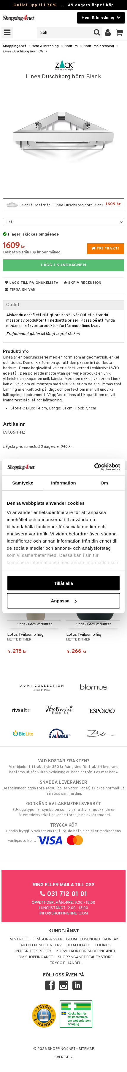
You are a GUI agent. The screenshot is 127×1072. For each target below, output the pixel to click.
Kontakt (112, 939)
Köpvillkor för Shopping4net (85, 951)
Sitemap (86, 1049)
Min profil (20, 939)
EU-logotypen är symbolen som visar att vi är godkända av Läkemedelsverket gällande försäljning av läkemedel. (63, 809)
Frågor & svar (48, 939)
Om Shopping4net (35, 957)
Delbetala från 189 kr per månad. (32, 252)
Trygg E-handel (65, 963)
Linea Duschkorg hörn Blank (25, 51)
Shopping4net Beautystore (85, 957)
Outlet (13, 305)
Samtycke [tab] (22, 482)
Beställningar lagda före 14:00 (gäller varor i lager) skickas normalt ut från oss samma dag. (63, 788)
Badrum (71, 46)
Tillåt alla (63, 582)
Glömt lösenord (83, 939)
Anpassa (64, 600)
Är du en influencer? (41, 945)
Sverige (63, 1057)
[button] (119, 32)
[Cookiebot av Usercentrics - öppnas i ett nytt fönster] (94, 467)
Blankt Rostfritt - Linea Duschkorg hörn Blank (63, 205)
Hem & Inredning (45, 46)
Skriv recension (82, 283)
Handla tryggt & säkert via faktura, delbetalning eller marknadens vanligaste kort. (63, 832)
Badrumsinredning (98, 46)
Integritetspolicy (33, 951)
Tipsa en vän (20, 289)
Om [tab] (104, 482)
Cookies (103, 945)
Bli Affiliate (78, 945)
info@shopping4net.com (63, 913)
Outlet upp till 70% (35, 5)
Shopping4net (14, 46)
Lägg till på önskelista (32, 283)
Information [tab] (63, 482)
